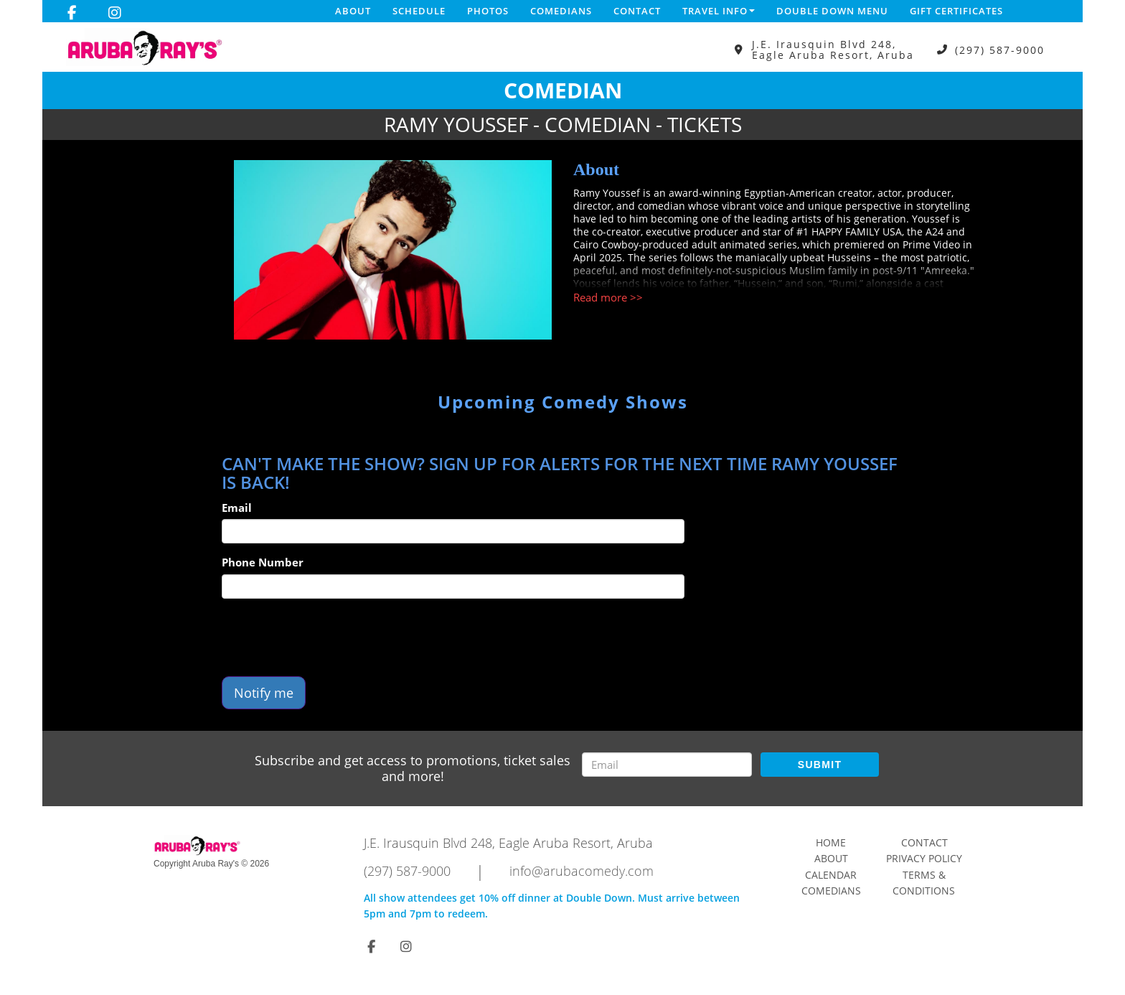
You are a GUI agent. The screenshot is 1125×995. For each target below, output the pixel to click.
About (353, 10)
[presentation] (331, 637)
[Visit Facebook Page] (72, 13)
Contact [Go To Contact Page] (924, 842)
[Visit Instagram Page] (114, 13)
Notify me (263, 692)
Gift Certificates (956, 10)
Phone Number (262, 562)
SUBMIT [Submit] (820, 764)
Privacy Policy (924, 858)
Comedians (561, 10)
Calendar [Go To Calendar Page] (831, 875)
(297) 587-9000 (1000, 50)
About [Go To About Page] (831, 858)
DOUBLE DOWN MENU (832, 10)
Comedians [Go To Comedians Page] (831, 890)
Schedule (419, 10)
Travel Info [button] (718, 10)
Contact (637, 10)
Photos (488, 10)
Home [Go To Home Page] (831, 842)
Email (237, 507)
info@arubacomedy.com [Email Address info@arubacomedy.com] (581, 870)
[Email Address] (667, 764)
